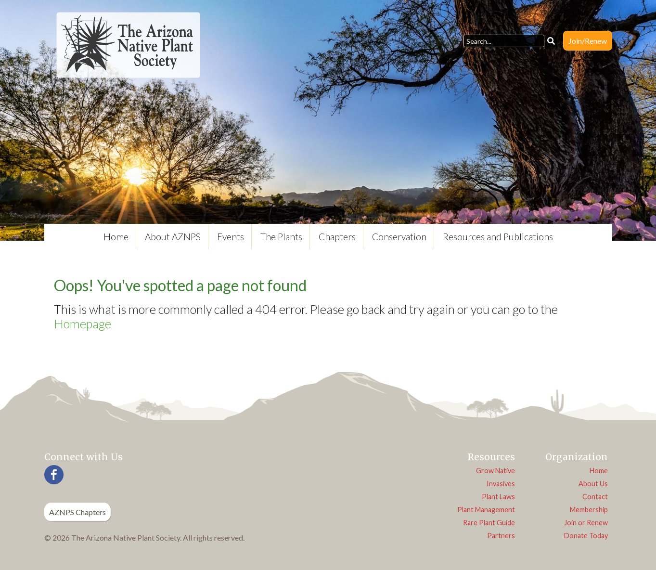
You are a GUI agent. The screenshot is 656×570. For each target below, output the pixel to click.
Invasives (501, 483)
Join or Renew (586, 522)
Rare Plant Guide (489, 522)
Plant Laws (498, 496)
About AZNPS (173, 236)
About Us (593, 483)
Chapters (337, 236)
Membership (589, 509)
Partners (501, 535)
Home (116, 236)
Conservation (399, 236)
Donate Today (586, 535)
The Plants (281, 236)
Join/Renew (587, 40)
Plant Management (486, 509)
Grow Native (495, 470)
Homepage (82, 323)
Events (230, 236)
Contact (595, 496)
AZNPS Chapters (77, 512)
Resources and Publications (498, 236)
